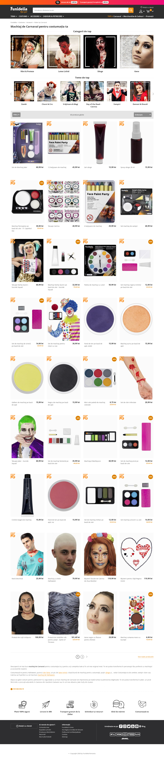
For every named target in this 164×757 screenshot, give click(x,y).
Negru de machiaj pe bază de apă (58, 403)
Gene (136, 71)
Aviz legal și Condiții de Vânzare (72, 730)
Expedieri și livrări (45, 730)
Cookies (64, 734)
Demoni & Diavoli (140, 104)
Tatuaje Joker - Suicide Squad (20, 462)
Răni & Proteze (27, 71)
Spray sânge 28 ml (128, 167)
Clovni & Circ (47, 104)
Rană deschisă (17, 578)
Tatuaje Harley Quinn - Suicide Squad (20, 286)
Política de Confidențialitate (71, 732)
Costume (23, 16)
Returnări (42, 734)
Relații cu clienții (24, 726)
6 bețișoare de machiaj (93, 226)
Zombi (24, 104)
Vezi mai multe (18, 689)
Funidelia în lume (67, 727)
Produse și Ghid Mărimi (47, 732)
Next (153, 94)
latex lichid (63, 673)
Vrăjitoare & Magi (70, 104)
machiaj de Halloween (46, 675)
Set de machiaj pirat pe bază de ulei (129, 462)
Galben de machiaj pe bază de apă (22, 403)
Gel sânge (88, 167)
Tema (13, 16)
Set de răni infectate (128, 402)
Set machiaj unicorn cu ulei (131, 520)
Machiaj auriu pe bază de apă (130, 345)
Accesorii (35, 16)
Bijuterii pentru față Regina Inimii (131, 579)
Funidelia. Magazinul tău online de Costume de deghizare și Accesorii (19, 10)
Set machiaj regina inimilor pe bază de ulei (131, 286)
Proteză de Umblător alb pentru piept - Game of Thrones (57, 639)
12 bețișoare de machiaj (57, 167)
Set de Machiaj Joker (19, 167)
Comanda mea (44, 727)
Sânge (100, 71)
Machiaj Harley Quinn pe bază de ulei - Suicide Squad (57, 287)
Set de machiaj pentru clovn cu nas (56, 345)
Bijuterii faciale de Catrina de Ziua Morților (94, 579)
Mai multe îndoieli (45, 737)
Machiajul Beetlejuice (92, 461)
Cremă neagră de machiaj (21, 520)
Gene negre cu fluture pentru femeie (92, 638)
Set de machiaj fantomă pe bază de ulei (58, 462)
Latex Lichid (63, 71)
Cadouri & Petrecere (52, 16)
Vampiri (116, 104)
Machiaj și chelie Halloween (54, 579)
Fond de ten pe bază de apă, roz (57, 521)
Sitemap (65, 737)
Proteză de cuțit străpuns (21, 637)
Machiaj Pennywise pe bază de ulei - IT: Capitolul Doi (22, 228)
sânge (107, 673)
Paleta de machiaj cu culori (94, 285)
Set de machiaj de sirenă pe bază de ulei (21, 345)
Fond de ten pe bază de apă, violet (93, 345)
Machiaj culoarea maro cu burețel (130, 638)
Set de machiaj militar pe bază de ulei (93, 521)
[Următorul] (87, 657)
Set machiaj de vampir (129, 226)
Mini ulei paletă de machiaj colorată (94, 403)
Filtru (15, 115)
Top (109, 16)
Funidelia (14, 22)
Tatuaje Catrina (53, 226)
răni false (46, 673)
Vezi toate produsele (146, 657)
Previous (11, 94)
